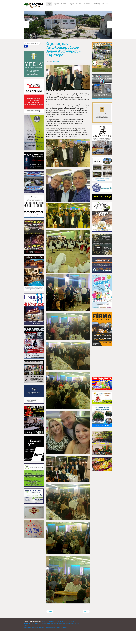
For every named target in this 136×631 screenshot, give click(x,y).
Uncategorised (56, 61)
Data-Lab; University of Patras (51, 621)
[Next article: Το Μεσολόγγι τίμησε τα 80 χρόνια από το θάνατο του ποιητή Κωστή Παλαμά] (86, 611)
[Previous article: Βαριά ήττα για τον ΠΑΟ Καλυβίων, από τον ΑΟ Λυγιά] (49, 611)
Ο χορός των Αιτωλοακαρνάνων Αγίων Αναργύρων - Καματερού (63, 49)
